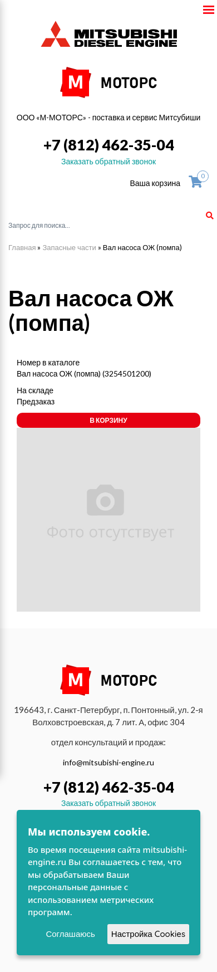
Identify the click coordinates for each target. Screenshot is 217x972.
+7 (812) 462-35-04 (108, 144)
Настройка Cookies (148, 934)
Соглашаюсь (70, 934)
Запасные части (69, 247)
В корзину (108, 420)
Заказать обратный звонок (108, 161)
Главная (22, 247)
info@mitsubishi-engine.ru (108, 762)
